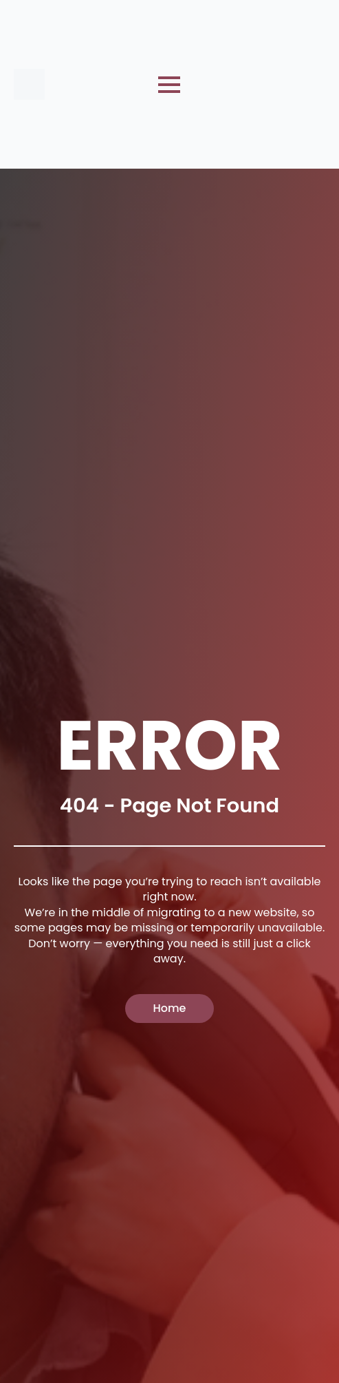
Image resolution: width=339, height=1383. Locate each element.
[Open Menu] (169, 85)
